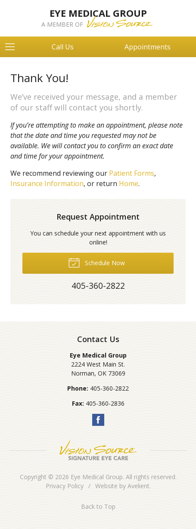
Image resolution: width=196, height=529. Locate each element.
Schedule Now (96, 262)
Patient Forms (131, 173)
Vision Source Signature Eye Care (98, 450)
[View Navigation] (13, 47)
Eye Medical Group (97, 477)
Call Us (63, 47)
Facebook (98, 420)
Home (128, 183)
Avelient (138, 486)
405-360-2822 (109, 388)
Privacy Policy (65, 486)
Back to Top (98, 506)
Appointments (147, 47)
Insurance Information (47, 183)
